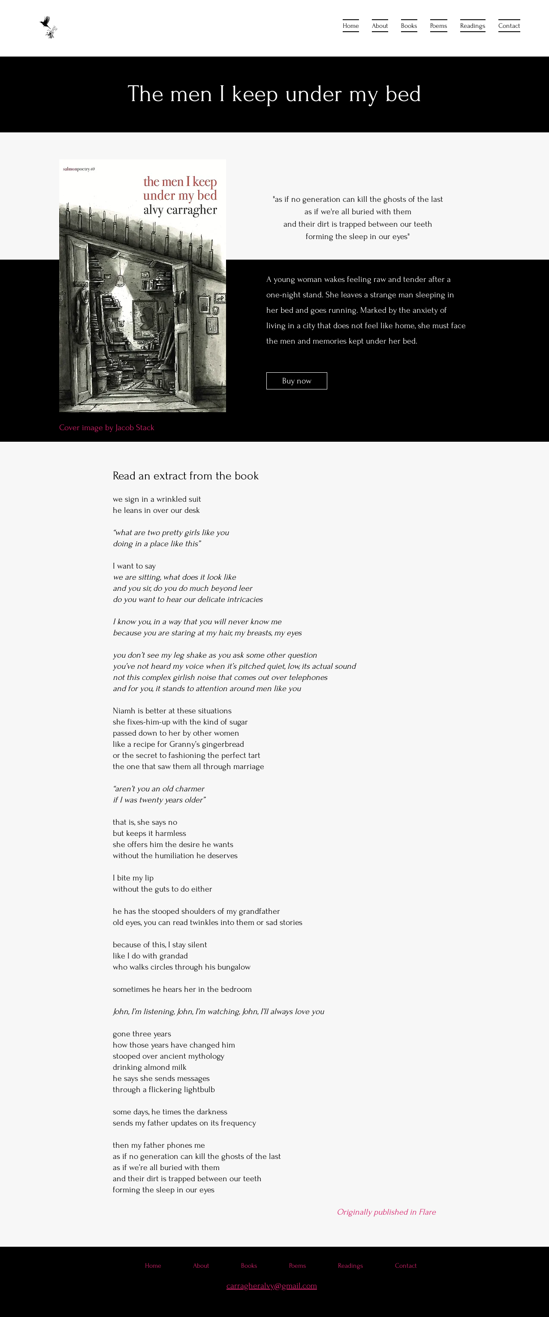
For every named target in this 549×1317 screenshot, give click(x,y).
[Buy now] (296, 380)
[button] (409, 25)
